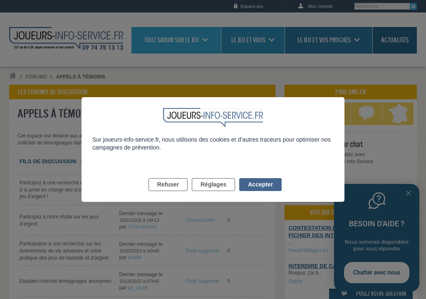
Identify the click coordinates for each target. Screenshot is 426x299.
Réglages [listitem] (213, 194)
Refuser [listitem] (168, 194)
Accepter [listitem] (260, 194)
